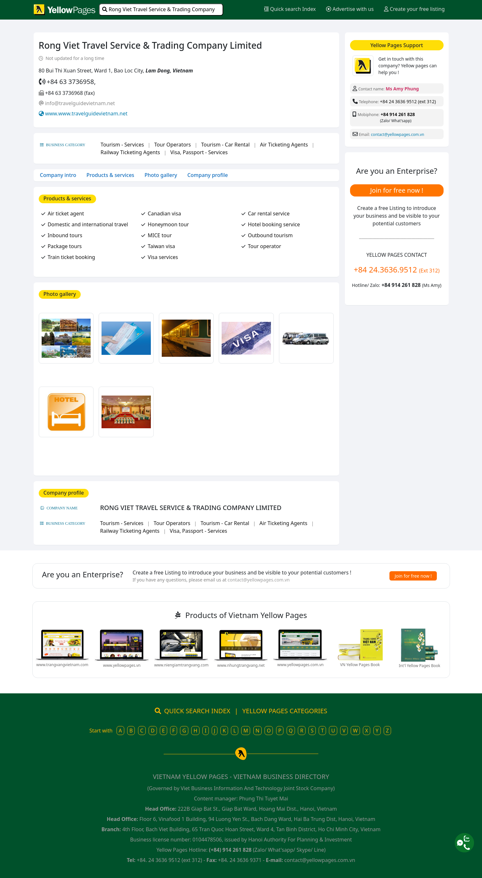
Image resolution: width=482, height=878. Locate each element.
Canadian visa (164, 213)
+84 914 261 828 (397, 114)
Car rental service (269, 213)
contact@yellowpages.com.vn (397, 134)
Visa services (163, 257)
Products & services (110, 175)
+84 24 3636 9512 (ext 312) (408, 101)
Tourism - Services (122, 144)
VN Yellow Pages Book (360, 664)
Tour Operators (172, 144)
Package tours (65, 246)
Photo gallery (160, 175)
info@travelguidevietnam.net (80, 103)
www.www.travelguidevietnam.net (86, 113)
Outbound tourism (270, 235)
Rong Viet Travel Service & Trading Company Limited (158, 11)
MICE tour (160, 235)
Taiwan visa (161, 246)
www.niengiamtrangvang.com (181, 665)
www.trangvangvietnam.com (62, 664)
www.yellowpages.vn (122, 665)
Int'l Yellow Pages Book (419, 665)
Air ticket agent (66, 213)
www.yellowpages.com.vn (300, 664)
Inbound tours (65, 235)
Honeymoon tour (168, 224)
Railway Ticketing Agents (130, 152)
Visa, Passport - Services (199, 152)
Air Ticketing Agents (284, 144)
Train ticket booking (71, 257)
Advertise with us (350, 9)
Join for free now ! (396, 190)
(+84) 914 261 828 (230, 849)
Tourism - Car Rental (225, 144)
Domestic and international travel (88, 224)
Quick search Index (290, 9)
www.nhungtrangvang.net (241, 665)
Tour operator (264, 246)
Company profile (207, 175)
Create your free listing (414, 9)
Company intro (58, 175)
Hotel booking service (274, 224)
